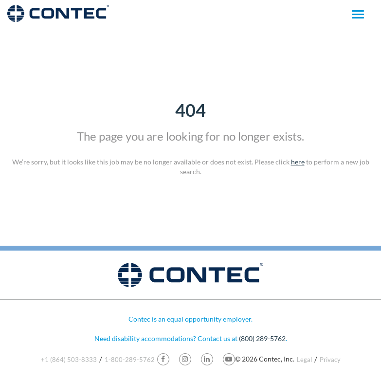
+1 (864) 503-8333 (69, 359)
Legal (304, 359)
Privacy (330, 359)
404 (190, 110)
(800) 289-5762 (262, 338)
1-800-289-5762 (130, 359)
